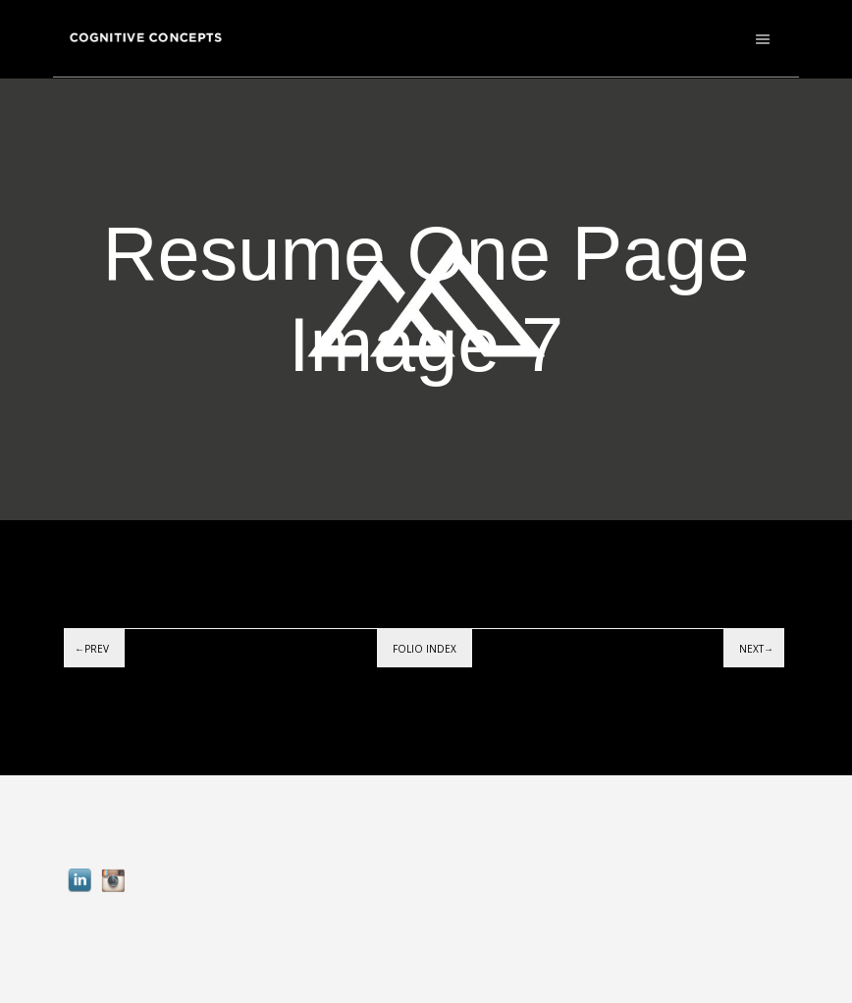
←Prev (92, 649)
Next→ (756, 649)
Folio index (424, 649)
